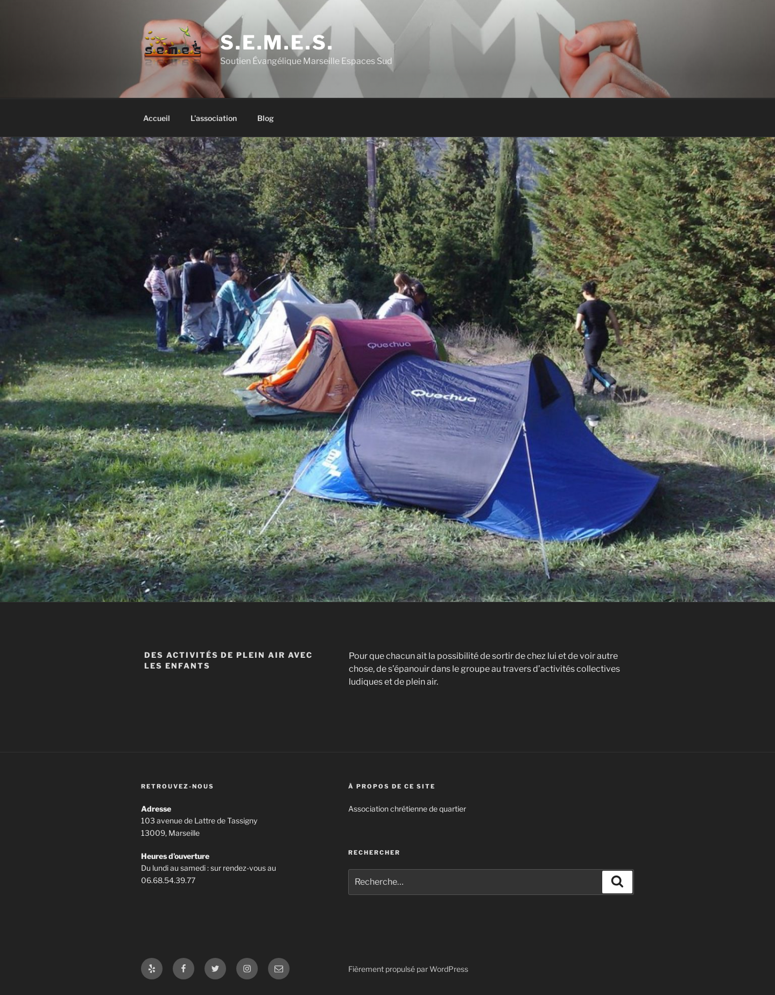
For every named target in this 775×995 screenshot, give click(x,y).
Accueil (156, 118)
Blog (265, 118)
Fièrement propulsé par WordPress (408, 968)
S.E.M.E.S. (277, 42)
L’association (214, 118)
